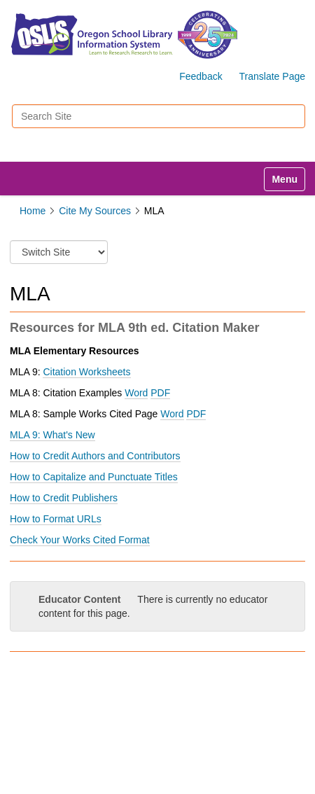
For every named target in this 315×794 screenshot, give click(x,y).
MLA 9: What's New (52, 434)
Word (171, 413)
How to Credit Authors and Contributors (95, 455)
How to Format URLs (56, 518)
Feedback (200, 76)
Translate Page (272, 76)
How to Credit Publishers (64, 497)
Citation (86, 371)
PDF (196, 413)
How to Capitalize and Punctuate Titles (94, 476)
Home (33, 210)
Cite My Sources (95, 210)
